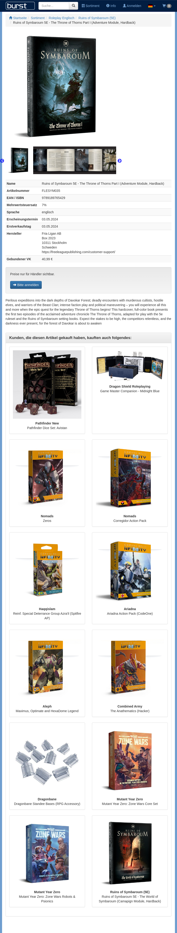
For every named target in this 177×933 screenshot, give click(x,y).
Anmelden (132, 6)
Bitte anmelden (26, 285)
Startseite (18, 18)
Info (111, 6)
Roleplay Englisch (61, 18)
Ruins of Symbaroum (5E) (97, 18)
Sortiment (91, 6)
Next (119, 161)
